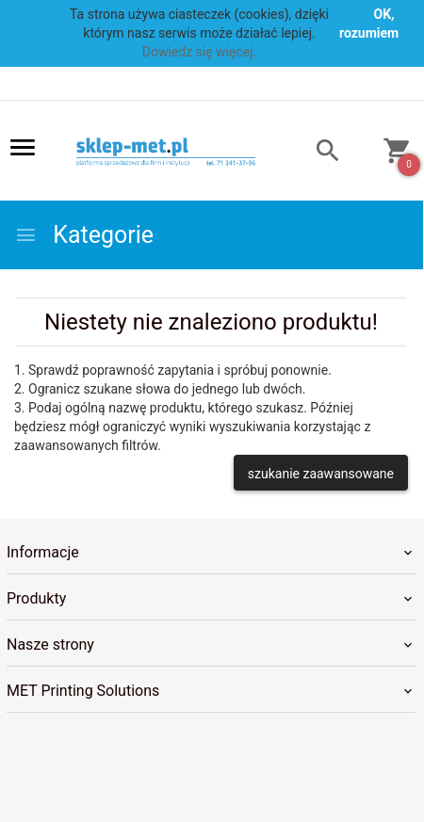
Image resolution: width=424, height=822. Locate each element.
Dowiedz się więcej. (199, 51)
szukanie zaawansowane (321, 473)
